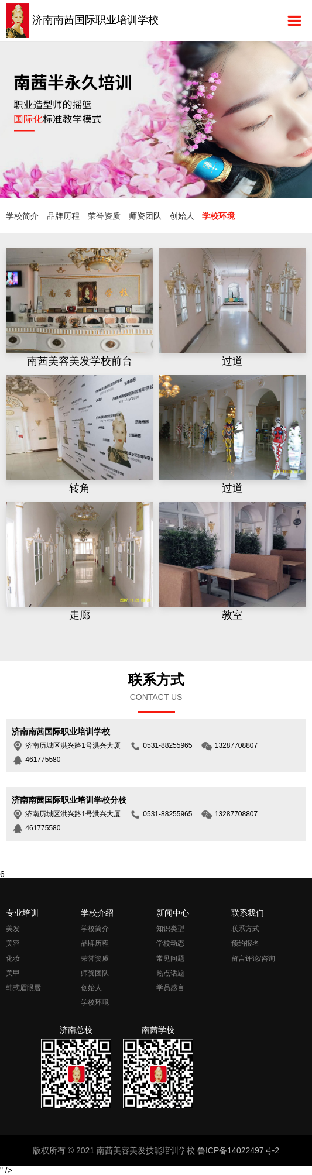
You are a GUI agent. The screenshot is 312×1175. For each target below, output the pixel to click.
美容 (13, 943)
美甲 (13, 973)
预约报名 (245, 943)
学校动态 (170, 943)
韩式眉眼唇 (23, 988)
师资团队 (145, 216)
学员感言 (170, 988)
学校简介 (22, 216)
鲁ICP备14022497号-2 (238, 1150)
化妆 (13, 958)
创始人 (182, 216)
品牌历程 (63, 216)
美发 (13, 929)
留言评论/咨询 (253, 958)
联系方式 (245, 929)
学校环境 (218, 216)
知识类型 (170, 929)
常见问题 (170, 958)
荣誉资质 (104, 216)
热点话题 (170, 973)
